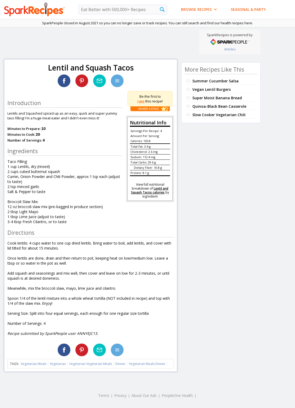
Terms (103, 395)
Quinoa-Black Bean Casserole (219, 106)
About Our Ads (144, 395)
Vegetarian (58, 364)
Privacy (120, 395)
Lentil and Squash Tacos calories (149, 190)
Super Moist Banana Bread (217, 97)
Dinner (120, 364)
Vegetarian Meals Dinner (147, 364)
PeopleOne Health (177, 395)
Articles (230, 49)
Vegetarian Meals (33, 364)
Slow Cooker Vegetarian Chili (219, 114)
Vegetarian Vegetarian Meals (90, 364)
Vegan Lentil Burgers (211, 89)
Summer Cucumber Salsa (215, 80)
